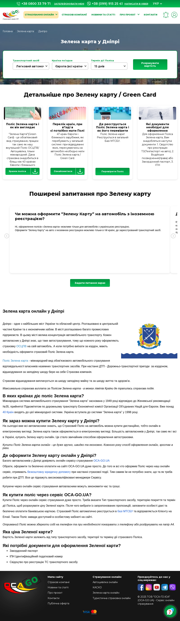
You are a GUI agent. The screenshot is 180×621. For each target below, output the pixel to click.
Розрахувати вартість (150, 64)
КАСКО (97, 587)
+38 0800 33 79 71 (34, 4)
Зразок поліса (24, 171)
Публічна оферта (58, 603)
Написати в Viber (136, 3)
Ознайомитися (69, 171)
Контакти (150, 14)
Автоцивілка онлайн (105, 582)
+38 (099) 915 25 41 (105, 4)
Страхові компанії (74, 14)
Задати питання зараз (90, 282)
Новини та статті (103, 14)
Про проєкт (128, 14)
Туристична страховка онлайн (112, 598)
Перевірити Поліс (112, 171)
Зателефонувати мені (69, 3)
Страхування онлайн (39, 14)
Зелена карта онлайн (106, 592)
